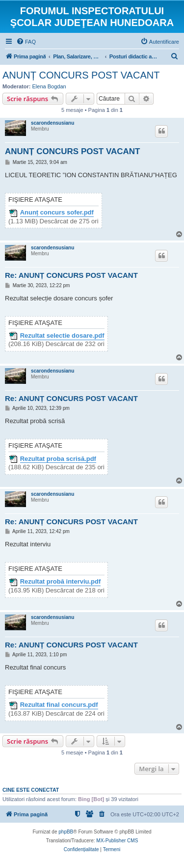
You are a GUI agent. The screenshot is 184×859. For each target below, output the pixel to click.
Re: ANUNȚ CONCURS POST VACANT (71, 275)
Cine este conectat (30, 790)
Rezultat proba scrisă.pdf (58, 459)
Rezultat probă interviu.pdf (60, 581)
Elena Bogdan (49, 86)
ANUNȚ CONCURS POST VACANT (80, 75)
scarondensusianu (52, 123)
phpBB (65, 831)
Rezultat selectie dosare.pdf (62, 335)
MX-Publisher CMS (117, 840)
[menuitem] (26, 42)
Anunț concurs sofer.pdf (57, 212)
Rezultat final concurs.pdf (59, 704)
